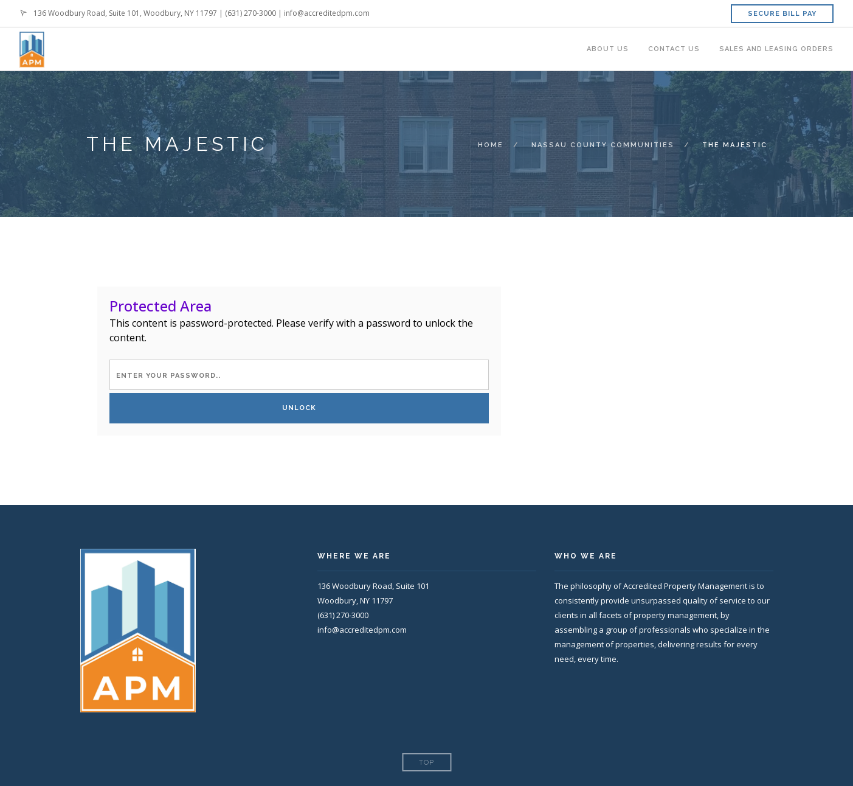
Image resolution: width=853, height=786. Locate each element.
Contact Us (674, 49)
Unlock (299, 408)
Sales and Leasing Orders (776, 49)
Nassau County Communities (602, 145)
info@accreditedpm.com (327, 13)
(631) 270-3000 (250, 13)
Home (490, 145)
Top (426, 763)
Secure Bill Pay (782, 14)
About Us (608, 49)
